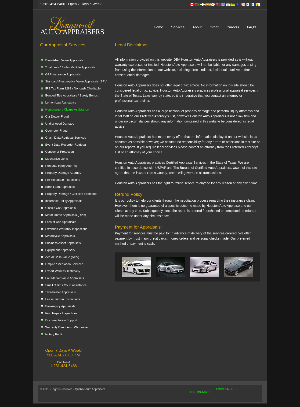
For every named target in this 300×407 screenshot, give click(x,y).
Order (214, 27)
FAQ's (251, 27)
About (197, 27)
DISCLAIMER (224, 389)
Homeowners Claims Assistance (67, 109)
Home (158, 27)
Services (178, 27)
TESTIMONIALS (200, 392)
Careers (233, 27)
